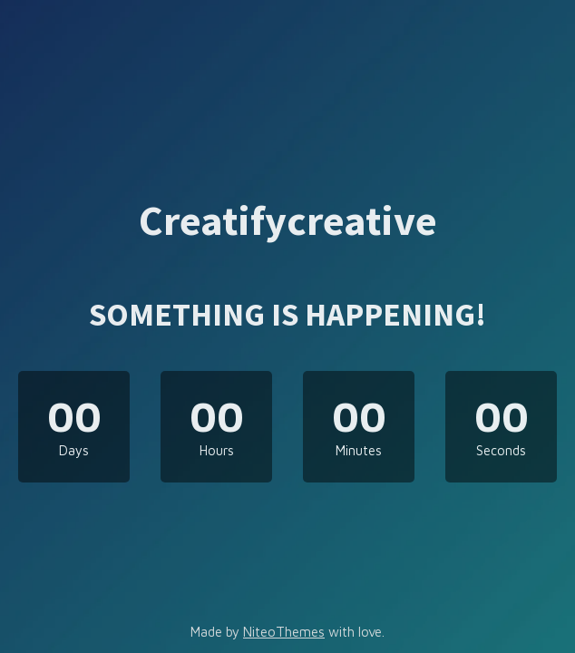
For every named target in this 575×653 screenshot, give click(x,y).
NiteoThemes (284, 631)
